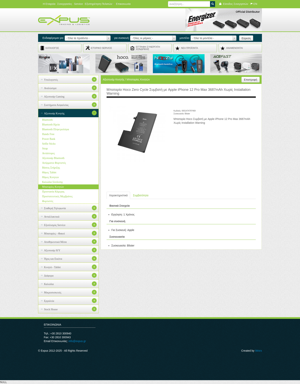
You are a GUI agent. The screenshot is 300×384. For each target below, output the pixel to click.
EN (253, 3)
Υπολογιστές (51, 79)
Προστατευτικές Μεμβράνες (57, 196)
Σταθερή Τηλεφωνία (55, 208)
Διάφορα (49, 275)
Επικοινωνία (123, 3)
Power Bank (48, 139)
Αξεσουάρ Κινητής (54, 113)
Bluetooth (47, 119)
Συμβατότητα (140, 195)
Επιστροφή (250, 79)
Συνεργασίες (64, 3)
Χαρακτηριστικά (118, 195)
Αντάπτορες (48, 153)
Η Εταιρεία (49, 3)
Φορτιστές (47, 201)
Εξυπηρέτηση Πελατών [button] (99, 3)
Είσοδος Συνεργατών (233, 3)
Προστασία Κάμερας (53, 191)
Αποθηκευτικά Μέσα (55, 242)
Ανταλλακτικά (51, 216)
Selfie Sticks (48, 143)
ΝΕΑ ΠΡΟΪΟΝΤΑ (189, 48)
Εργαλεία (49, 301)
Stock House (51, 309)
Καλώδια (49, 284)
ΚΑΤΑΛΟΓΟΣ (52, 48)
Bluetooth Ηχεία (51, 124)
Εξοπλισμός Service (54, 225)
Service (78, 3)
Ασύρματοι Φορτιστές (54, 162)
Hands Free (48, 134)
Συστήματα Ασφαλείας (56, 105)
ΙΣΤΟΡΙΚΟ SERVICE (101, 48)
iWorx (258, 350)
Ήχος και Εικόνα (53, 258)
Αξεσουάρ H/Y (52, 250)
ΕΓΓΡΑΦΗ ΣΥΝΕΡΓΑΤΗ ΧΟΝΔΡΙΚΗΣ (148, 48)
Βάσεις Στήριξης (51, 167)
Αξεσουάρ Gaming (54, 96)
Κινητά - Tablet (52, 267)
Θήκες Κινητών (50, 177)
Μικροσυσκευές (52, 292)
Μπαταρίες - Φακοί (54, 233)
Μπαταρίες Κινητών (53, 186)
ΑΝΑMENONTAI (234, 48)
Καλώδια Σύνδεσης (52, 182)
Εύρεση (246, 38)
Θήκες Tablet (49, 172)
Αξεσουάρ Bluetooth (53, 158)
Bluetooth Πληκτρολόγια (55, 129)
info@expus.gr (77, 341)
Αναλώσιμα (50, 88)
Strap (45, 148)
